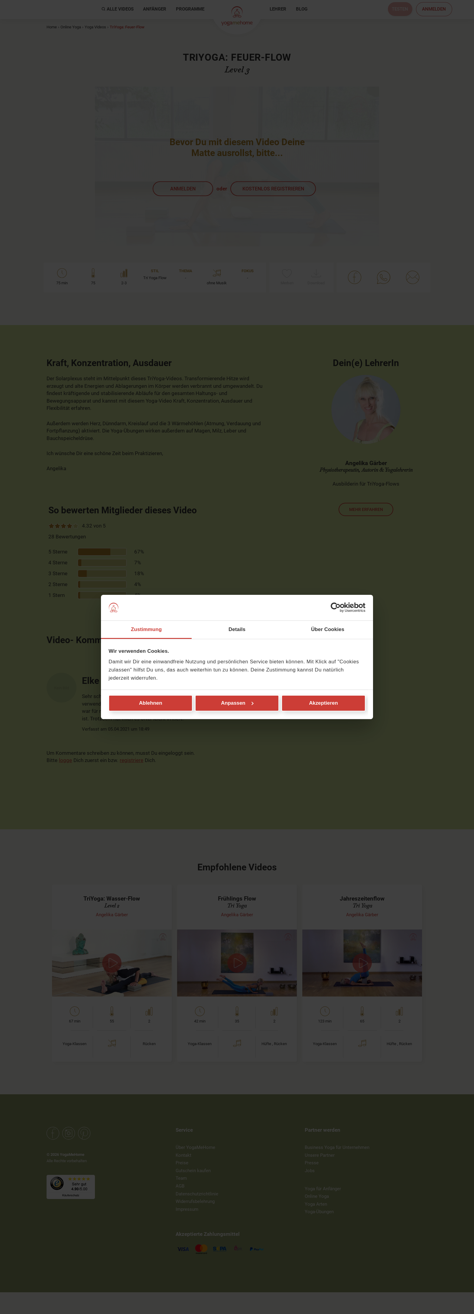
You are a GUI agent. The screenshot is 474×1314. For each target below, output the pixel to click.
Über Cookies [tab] (327, 629)
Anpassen (237, 703)
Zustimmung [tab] (146, 629)
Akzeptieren (323, 703)
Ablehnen (150, 703)
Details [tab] (237, 629)
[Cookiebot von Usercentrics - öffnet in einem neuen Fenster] (339, 607)
